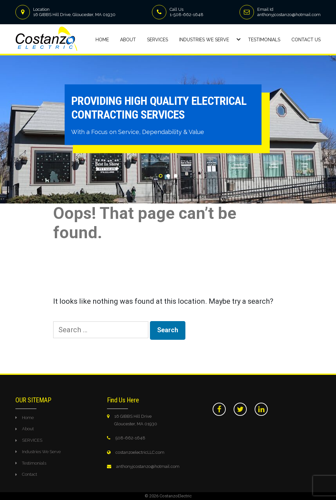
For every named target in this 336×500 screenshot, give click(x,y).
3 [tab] (176, 176)
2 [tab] (168, 176)
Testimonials (264, 39)
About (128, 39)
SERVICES (32, 440)
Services (157, 39)
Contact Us (306, 39)
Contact (29, 474)
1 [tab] (160, 176)
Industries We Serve (204, 39)
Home (102, 39)
